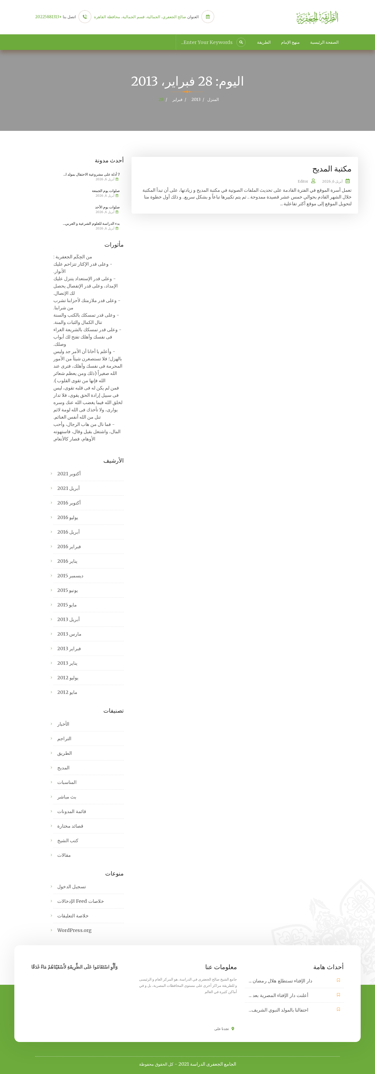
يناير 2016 (67, 561)
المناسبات (67, 782)
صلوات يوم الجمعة (106, 190)
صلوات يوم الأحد (107, 206)
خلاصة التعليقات (73, 915)
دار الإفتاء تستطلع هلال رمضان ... (280, 980)
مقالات (64, 855)
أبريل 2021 (68, 488)
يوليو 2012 (67, 677)
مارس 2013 (69, 634)
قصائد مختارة (70, 826)
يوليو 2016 (67, 517)
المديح (63, 767)
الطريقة (264, 42)
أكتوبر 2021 (69, 473)
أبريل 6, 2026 (332, 181)
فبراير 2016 (69, 546)
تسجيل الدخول (71, 886)
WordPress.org (74, 930)
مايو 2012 (67, 692)
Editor (303, 181)
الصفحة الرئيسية (324, 42)
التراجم (64, 738)
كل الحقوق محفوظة (156, 1063)
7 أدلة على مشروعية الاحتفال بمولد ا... (91, 174)
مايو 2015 (67, 605)
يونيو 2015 (67, 590)
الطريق (64, 753)
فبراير (177, 99)
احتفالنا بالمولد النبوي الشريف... (279, 1010)
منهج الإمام (290, 42)
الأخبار (63, 724)
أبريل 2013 (68, 619)
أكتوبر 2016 (69, 503)
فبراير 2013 (69, 648)
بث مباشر (67, 797)
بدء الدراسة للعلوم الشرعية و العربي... (91, 223)
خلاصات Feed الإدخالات (80, 901)
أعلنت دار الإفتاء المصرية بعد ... (279, 995)
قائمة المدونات (71, 811)
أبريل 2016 (68, 532)
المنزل (213, 99)
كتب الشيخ (67, 840)
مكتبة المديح (332, 168)
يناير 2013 (67, 663)
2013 (196, 99)
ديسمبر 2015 (70, 575)
